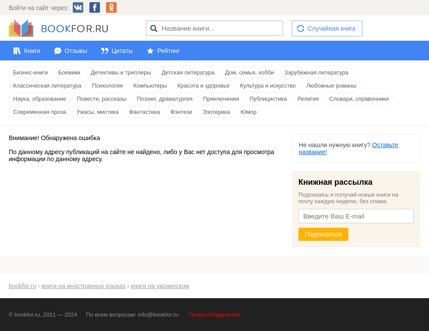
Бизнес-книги (30, 72)
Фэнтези (181, 112)
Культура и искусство (268, 85)
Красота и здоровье (203, 85)
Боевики (69, 72)
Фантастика (144, 112)
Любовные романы (331, 85)
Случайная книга (331, 28)
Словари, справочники (359, 98)
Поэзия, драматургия (164, 98)
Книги (32, 50)
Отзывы (76, 50)
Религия (308, 98)
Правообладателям (214, 314)
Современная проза (39, 112)
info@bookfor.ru (158, 314)
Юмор (248, 112)
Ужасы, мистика (98, 112)
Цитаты (122, 50)
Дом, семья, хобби (249, 72)
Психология (107, 85)
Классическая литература (47, 85)
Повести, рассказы (101, 98)
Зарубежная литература (316, 72)
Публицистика (268, 98)
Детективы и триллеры (121, 72)
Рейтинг (168, 50)
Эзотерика (216, 112)
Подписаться (323, 234)
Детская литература (188, 72)
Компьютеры (150, 85)
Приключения (221, 98)
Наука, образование (39, 98)
